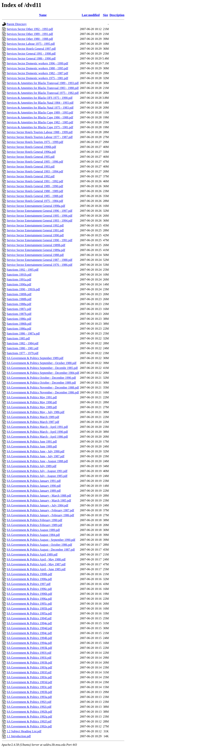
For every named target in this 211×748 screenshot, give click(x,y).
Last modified (91, 15)
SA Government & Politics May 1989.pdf (32, 407)
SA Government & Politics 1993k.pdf (29, 647)
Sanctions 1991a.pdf (19, 279)
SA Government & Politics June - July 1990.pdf (35, 451)
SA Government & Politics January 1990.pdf (34, 485)
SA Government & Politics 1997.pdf (28, 584)
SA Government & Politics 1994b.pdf (29, 638)
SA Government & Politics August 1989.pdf (33, 530)
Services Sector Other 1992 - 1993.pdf (30, 29)
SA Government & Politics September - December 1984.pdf (43, 372)
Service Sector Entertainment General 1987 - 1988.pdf (39, 259)
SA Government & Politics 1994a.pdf (29, 642)
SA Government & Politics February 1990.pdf (34, 520)
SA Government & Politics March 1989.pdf (33, 417)
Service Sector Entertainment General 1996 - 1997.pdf (39, 210)
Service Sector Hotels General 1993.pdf (31, 166)
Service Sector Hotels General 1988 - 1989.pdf (35, 191)
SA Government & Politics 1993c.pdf (29, 687)
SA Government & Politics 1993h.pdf (29, 662)
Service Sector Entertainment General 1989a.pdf (36, 250)
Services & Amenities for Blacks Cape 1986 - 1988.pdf (40, 117)
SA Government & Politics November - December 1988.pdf (43, 387)
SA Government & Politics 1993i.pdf (29, 657)
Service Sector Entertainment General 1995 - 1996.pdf (39, 215)
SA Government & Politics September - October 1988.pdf (41, 363)
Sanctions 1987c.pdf (19, 309)
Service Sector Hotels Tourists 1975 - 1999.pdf (35, 142)
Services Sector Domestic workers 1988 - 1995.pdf (37, 68)
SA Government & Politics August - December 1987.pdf (41, 549)
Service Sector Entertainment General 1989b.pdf (36, 245)
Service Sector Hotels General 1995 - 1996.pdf (35, 161)
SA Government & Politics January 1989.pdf (34, 490)
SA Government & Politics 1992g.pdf (29, 716)
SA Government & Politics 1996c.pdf (29, 588)
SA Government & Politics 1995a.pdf (29, 613)
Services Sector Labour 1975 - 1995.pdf (31, 43)
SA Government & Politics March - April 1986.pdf (37, 436)
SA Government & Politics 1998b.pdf (29, 574)
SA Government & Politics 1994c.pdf (29, 633)
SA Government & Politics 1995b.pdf (29, 608)
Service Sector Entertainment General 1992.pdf (35, 225)
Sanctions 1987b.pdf (19, 313)
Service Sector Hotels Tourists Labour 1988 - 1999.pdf (40, 132)
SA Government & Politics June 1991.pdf (32, 441)
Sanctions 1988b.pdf (19, 299)
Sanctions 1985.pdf (18, 338)
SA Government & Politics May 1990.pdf (32, 402)
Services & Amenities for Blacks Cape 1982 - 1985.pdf (40, 122)
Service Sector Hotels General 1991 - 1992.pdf (35, 181)
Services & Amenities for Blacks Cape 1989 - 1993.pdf (40, 112)
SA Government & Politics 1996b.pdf (29, 593)
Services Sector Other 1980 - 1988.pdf (30, 38)
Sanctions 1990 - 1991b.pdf (23, 289)
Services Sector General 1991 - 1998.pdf (31, 53)
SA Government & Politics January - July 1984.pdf (37, 505)
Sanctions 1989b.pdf (19, 294)
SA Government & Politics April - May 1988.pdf (36, 559)
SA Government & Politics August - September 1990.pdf (41, 539)
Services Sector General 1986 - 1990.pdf (31, 58)
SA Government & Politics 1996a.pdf (29, 598)
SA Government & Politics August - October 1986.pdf (39, 544)
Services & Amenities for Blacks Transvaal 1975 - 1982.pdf (43, 92)
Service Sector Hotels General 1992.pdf (31, 176)
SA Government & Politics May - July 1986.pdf (35, 412)
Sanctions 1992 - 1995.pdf (22, 269)
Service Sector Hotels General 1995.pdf (31, 156)
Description (116, 15)
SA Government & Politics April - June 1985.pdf (36, 569)
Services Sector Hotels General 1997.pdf (31, 48)
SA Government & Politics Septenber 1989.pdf (35, 358)
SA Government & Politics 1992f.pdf (29, 721)
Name (43, 15)
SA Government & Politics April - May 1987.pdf (36, 564)
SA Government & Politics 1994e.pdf (29, 623)
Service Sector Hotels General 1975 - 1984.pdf (35, 200)
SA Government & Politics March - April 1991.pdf (37, 426)
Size (105, 15)
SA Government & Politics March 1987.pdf (33, 421)
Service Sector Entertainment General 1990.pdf (35, 235)
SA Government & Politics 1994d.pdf (29, 628)
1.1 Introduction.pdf (19, 736)
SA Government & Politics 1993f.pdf (29, 672)
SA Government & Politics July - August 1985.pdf (37, 476)
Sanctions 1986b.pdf (19, 323)
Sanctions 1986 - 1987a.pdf (23, 333)
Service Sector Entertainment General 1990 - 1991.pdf (39, 240)
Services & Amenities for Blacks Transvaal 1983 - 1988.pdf (43, 88)
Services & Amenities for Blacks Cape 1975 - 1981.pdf (40, 127)
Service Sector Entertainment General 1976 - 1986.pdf (39, 264)
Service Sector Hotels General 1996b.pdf (31, 146)
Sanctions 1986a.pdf (19, 328)
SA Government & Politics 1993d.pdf (29, 682)
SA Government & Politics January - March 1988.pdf (39, 495)
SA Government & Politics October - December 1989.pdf (41, 382)
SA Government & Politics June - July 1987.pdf (35, 456)
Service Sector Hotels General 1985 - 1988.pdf (35, 196)
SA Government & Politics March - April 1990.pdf (37, 431)
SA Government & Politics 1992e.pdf (29, 726)
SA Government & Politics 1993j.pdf (29, 652)
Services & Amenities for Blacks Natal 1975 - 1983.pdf (40, 107)
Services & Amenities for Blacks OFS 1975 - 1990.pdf (40, 97)
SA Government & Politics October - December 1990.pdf (41, 377)
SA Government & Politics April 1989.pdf (32, 554)
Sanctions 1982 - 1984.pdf (22, 343)
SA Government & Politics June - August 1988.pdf (37, 461)
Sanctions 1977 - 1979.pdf (22, 353)
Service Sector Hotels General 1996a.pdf (31, 151)
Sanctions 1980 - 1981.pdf (22, 348)
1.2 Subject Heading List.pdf (24, 731)
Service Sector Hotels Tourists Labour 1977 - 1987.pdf (40, 137)
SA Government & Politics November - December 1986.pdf (43, 392)
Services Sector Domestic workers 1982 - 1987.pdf (37, 73)
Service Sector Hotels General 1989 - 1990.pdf (35, 186)
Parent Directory (17, 24)
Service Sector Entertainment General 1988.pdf (35, 255)
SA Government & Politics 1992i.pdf (29, 706)
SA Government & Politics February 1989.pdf (34, 525)
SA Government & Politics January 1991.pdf (34, 480)
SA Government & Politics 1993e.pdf (29, 677)
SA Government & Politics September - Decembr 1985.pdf (42, 367)
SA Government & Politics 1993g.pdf (29, 667)
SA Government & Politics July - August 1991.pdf (37, 471)
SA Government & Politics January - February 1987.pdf (40, 510)
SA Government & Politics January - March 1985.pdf (39, 500)
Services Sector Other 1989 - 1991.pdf (30, 34)
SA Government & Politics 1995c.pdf (29, 603)
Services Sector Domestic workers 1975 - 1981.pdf (37, 78)
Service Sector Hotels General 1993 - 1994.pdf (35, 171)
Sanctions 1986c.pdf (19, 318)
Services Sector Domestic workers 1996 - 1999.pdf (37, 63)
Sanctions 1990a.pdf (19, 284)
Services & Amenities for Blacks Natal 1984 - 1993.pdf (40, 102)
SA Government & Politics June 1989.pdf (32, 446)
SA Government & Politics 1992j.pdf (29, 701)
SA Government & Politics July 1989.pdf (31, 466)
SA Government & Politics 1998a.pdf (29, 579)
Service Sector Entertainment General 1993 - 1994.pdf (39, 220)
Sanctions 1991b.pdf (19, 274)
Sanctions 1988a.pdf (19, 304)
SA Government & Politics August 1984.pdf (33, 534)
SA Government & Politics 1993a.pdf (29, 697)
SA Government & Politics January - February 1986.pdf (40, 515)
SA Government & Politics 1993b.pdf (29, 692)
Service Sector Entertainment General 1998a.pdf (36, 205)
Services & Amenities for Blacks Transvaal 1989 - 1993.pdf (43, 83)
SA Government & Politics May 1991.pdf (32, 397)
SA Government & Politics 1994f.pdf (29, 618)
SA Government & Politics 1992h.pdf (29, 711)
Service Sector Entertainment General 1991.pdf (35, 230)
